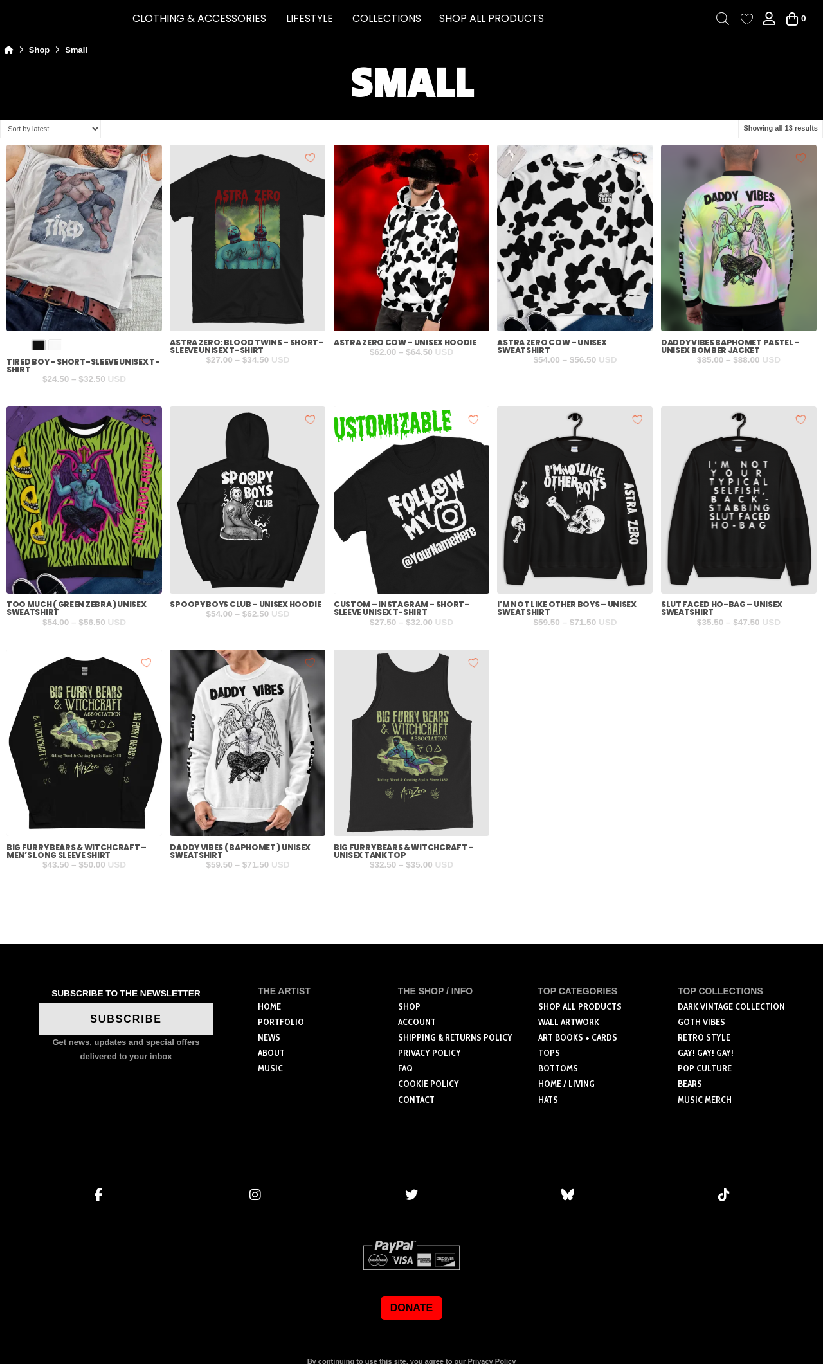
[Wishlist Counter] (747, 19)
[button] (199, 18)
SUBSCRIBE (126, 1019)
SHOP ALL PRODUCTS (491, 18)
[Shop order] (50, 129)
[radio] (38, 347)
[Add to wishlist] (147, 157)
